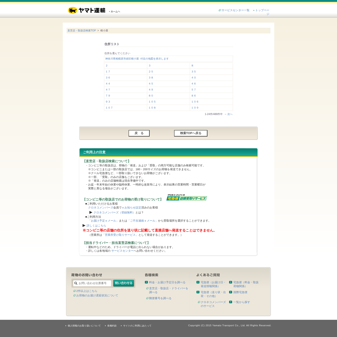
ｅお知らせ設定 (131, 207)
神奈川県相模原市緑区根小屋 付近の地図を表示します (137, 58)
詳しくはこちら (96, 225)
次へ (230, 114)
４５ (150, 83)
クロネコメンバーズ (100, 207)
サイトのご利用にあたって (137, 325)
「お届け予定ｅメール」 (103, 220)
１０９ (195, 107)
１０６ (195, 101)
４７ (107, 89)
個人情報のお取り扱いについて (84, 325)
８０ (150, 95)
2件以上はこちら (86, 291)
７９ (107, 95)
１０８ (152, 107)
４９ (150, 89)
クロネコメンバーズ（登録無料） (114, 212)
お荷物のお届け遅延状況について (97, 295)
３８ (150, 77)
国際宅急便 (240, 292)
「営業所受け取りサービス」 (120, 234)
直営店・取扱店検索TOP (81, 30)
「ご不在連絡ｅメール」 (142, 220)
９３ (107, 101)
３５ (193, 71)
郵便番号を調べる (160, 298)
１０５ (152, 101)
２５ (150, 71)
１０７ (109, 107)
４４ (107, 83)
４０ (193, 77)
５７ (193, 89)
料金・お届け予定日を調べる (167, 282)
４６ (193, 83)
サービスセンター (122, 250)
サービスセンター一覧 (236, 10)
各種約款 (112, 325)
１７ (107, 71)
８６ (193, 95)
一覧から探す (241, 302)
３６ (107, 77)
